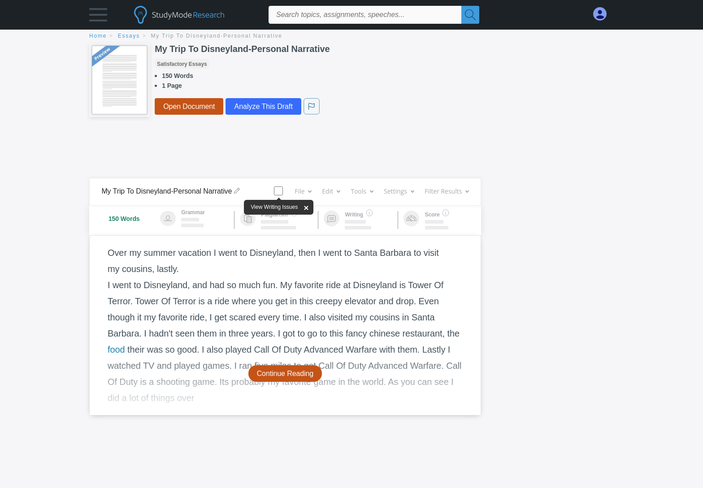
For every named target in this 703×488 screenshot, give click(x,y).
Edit (331, 191)
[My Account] (603, 14)
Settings (399, 191)
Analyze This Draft (263, 106)
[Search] (470, 15)
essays (129, 36)
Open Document (189, 106)
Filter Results (447, 191)
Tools (362, 191)
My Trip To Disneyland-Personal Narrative (216, 36)
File (303, 191)
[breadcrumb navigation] (351, 36)
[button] (98, 17)
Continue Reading (285, 373)
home (98, 36)
